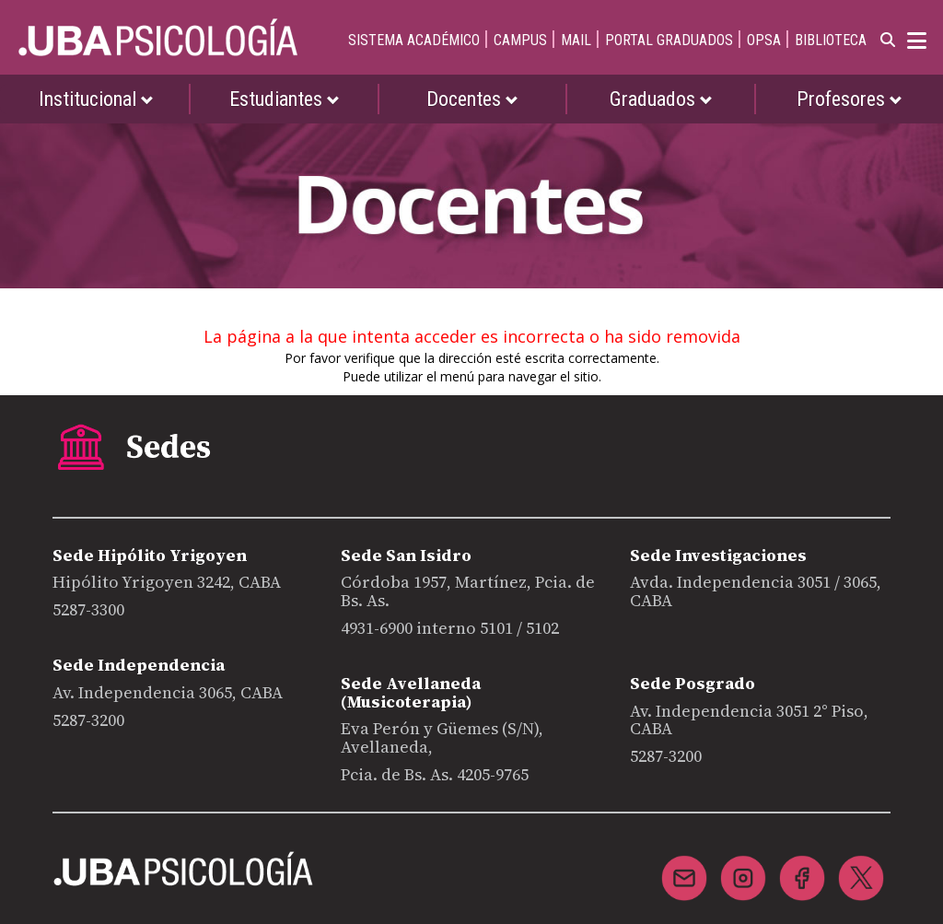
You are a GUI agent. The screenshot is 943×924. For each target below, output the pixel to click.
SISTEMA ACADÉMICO (414, 40)
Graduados (661, 99)
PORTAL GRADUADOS (669, 40)
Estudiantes (284, 99)
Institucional (96, 99)
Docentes (472, 99)
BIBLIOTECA (831, 40)
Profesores (849, 99)
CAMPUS (520, 40)
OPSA (764, 40)
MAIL (576, 40)
